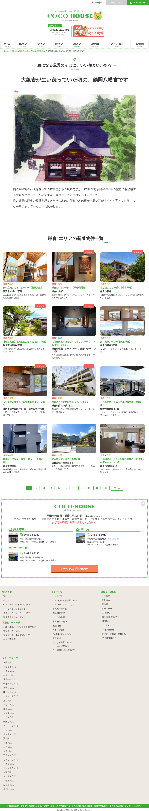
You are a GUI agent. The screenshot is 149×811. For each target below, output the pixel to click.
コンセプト (58, 596)
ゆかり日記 (8, 721)
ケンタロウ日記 (10, 726)
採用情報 (106, 612)
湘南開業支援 (59, 613)
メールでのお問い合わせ (74, 568)
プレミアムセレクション (14, 609)
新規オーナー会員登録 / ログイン (18, 635)
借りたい (7, 600)
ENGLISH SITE (109, 638)
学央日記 (7, 662)
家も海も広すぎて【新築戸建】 (67, 459)
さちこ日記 (8, 688)
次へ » (117, 488)
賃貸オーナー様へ (11, 631)
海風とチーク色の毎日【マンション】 (70, 402)
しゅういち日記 (10, 759)
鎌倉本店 (106, 600)
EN (102, 3)
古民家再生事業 (60, 609)
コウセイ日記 (9, 667)
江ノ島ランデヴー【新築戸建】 (115, 341)
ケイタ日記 (8, 713)
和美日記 (7, 709)
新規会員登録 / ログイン (14, 617)
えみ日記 (7, 700)
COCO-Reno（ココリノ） (65, 604)
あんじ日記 (8, 675)
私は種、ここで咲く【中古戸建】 (116, 287)
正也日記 (7, 747)
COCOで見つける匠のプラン (16, 604)
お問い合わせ (139, 2)
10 (97, 488)
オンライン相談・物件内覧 (114, 634)
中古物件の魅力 (60, 621)
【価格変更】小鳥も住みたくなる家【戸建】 (25, 341)
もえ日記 (7, 743)
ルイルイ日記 (9, 734)
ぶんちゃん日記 (10, 696)
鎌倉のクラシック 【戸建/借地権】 (70, 287)
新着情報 (57, 638)
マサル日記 (8, 780)
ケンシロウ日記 (10, 768)
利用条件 (106, 621)
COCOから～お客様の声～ (65, 600)
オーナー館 (107, 608)
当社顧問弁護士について (64, 650)
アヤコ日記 (8, 764)
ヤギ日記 (7, 730)
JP (95, 3)
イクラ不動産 (9, 639)
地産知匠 (57, 625)
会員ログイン (116, 2)
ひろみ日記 (8, 785)
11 (105, 488)
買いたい (7, 596)
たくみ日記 (8, 717)
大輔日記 (7, 772)
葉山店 (105, 604)
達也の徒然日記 (10, 679)
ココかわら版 (59, 617)
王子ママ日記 (9, 755)
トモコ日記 (8, 704)
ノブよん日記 (9, 776)
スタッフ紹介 (59, 630)
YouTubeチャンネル (62, 634)
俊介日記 (7, 751)
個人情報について (110, 617)
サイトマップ (108, 625)
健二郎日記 (8, 789)
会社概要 (106, 596)
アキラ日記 (8, 671)
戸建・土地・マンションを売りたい (19, 627)
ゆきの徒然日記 (10, 683)
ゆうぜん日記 (9, 692)
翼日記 (6, 738)
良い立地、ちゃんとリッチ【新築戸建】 (23, 287)
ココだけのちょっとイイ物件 (16, 613)
